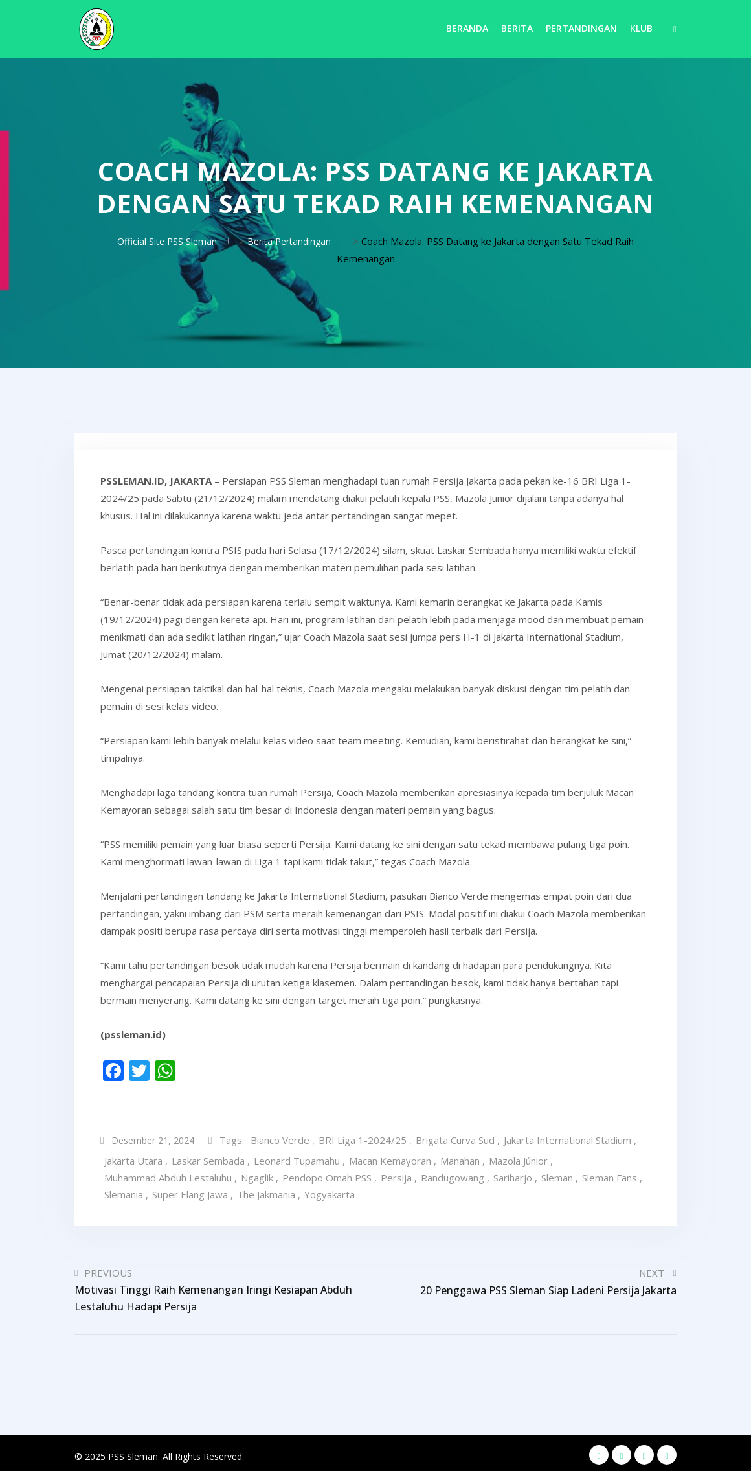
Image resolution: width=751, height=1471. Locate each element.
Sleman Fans (609, 1174)
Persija (396, 1174)
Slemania (123, 1191)
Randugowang (452, 1174)
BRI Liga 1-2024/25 (366, 1139)
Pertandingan (581, 28)
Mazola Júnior (518, 1157)
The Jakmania (266, 1191)
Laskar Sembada (208, 1157)
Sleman (557, 1174)
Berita (517, 28)
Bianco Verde (283, 1139)
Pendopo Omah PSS (327, 1174)
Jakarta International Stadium (571, 1139)
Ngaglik (257, 1174)
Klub (641, 28)
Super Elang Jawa (190, 1191)
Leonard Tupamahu (297, 1157)
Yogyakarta (329, 1191)
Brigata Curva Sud (459, 1139)
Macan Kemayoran (390, 1157)
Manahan (460, 1157)
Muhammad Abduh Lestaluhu (168, 1174)
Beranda (467, 28)
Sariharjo (512, 1174)
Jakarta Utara (133, 1157)
